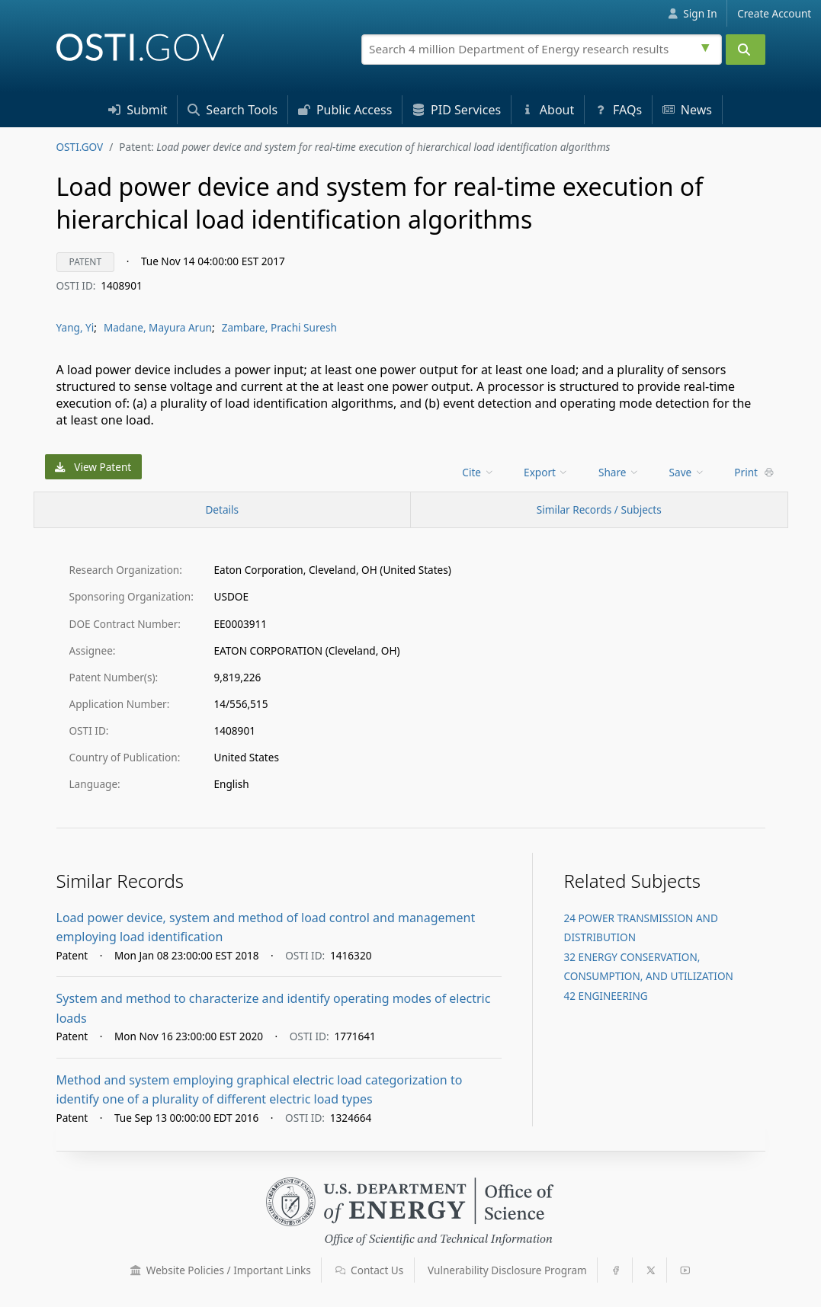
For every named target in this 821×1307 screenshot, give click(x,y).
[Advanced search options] (707, 45)
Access (345, 109)
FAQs (618, 109)
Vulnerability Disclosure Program (507, 1270)
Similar (599, 509)
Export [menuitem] (546, 472)
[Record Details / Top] (222, 509)
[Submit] (745, 49)
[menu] (479, 472)
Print (754, 472)
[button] (135, 1270)
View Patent (93, 467)
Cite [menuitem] (478, 472)
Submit (138, 109)
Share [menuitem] (619, 472)
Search (232, 109)
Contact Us (369, 1270)
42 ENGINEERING (605, 995)
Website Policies (220, 1270)
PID (456, 109)
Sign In (692, 13)
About (548, 109)
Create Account (774, 13)
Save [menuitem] (687, 472)
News (687, 109)
